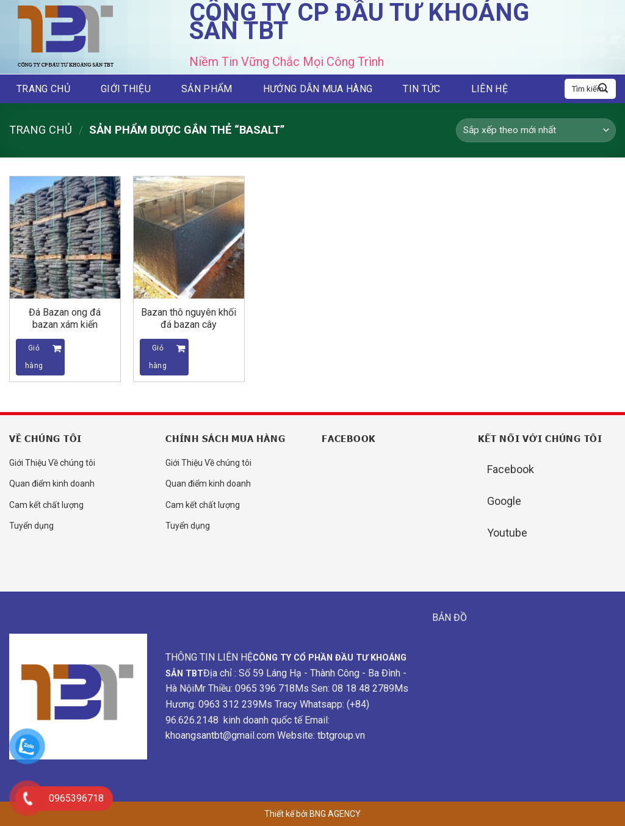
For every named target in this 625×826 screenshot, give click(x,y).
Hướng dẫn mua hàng (318, 89)
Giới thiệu (126, 89)
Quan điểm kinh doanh (52, 483)
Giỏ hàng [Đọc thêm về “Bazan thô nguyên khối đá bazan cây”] (158, 357)
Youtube (507, 532)
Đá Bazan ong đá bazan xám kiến (65, 318)
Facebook (510, 469)
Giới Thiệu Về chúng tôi (52, 463)
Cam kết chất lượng (46, 505)
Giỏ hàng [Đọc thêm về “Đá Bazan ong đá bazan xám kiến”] (34, 357)
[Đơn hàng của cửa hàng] (536, 130)
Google (504, 501)
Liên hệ (489, 89)
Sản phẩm (207, 89)
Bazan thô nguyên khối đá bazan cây (188, 318)
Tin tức (421, 89)
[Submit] (603, 89)
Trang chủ (43, 89)
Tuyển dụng (31, 526)
